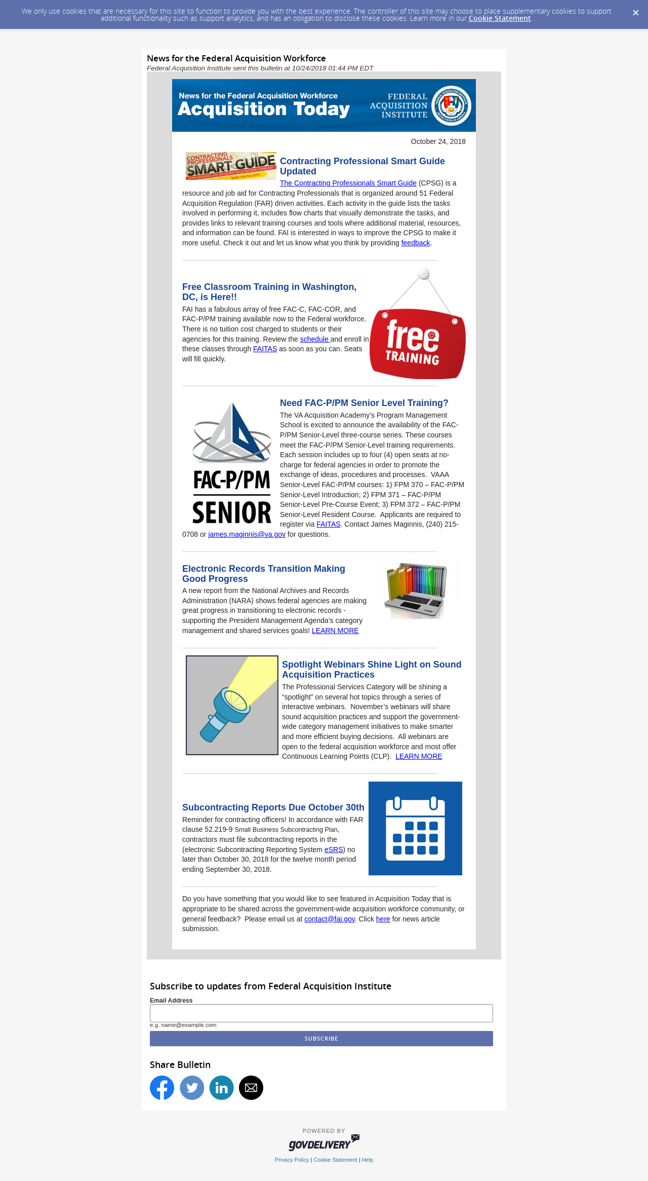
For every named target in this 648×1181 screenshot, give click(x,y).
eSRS (334, 849)
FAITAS (265, 349)
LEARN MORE (335, 630)
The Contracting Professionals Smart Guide (348, 183)
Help (367, 1160)
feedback (415, 243)
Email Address (171, 1000)
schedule (315, 339)
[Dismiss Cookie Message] (635, 9)
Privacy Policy (292, 1160)
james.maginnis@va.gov (247, 534)
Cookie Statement (500, 18)
